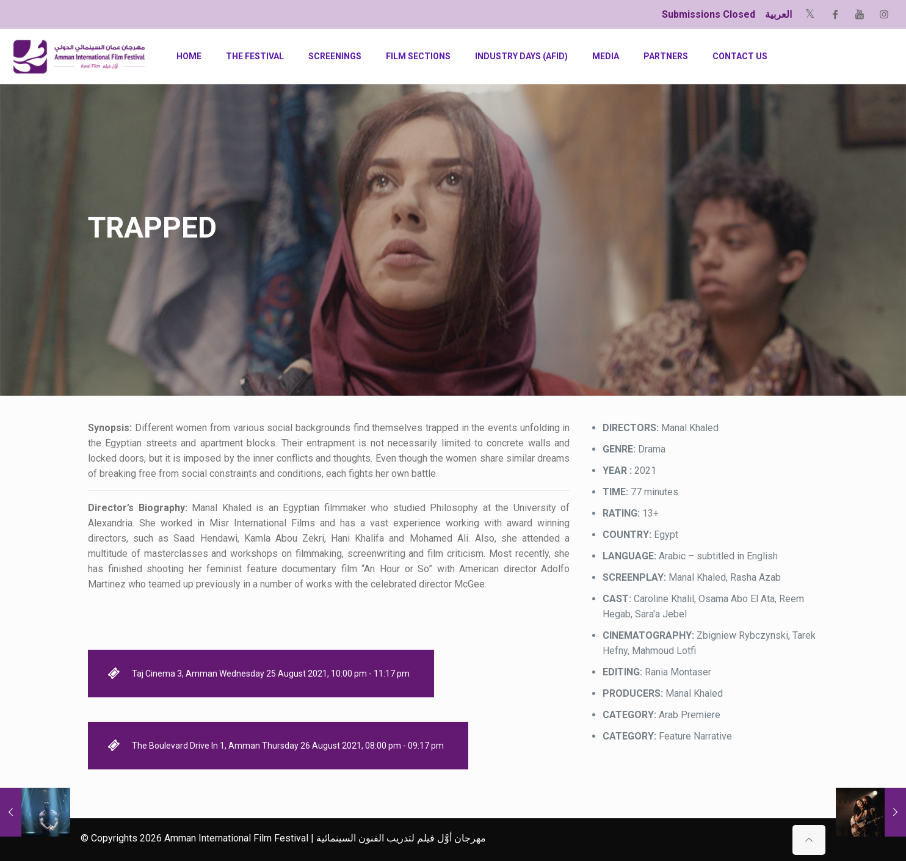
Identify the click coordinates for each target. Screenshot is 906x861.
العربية (778, 14)
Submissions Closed (708, 14)
